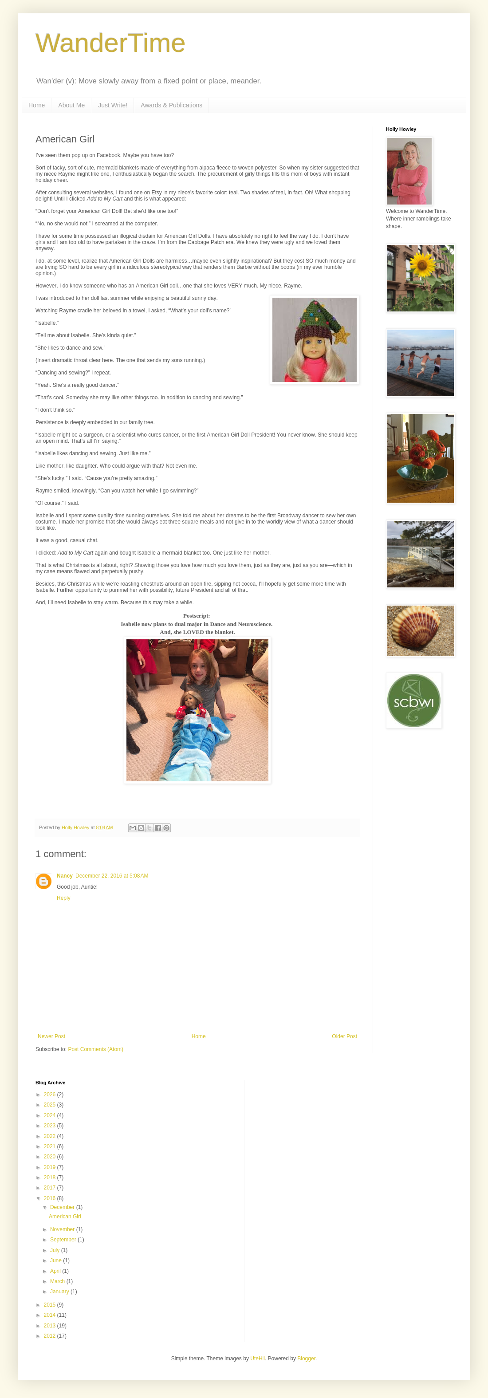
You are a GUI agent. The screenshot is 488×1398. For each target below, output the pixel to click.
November (63, 1229)
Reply (64, 898)
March (58, 1281)
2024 (50, 1115)
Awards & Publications (171, 105)
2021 (50, 1146)
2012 (50, 1336)
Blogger (306, 1358)
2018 (50, 1177)
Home (36, 105)
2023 (50, 1125)
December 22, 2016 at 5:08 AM (111, 876)
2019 (50, 1167)
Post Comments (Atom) (95, 1049)
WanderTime (110, 43)
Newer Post (51, 1036)
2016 (50, 1198)
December (63, 1207)
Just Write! (112, 105)
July (55, 1250)
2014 (50, 1315)
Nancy (65, 876)
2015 (50, 1305)
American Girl (65, 1216)
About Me (71, 105)
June (56, 1260)
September (64, 1240)
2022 (50, 1136)
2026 (50, 1094)
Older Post (344, 1036)
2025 (50, 1105)
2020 (50, 1157)
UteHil (257, 1358)
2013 (50, 1326)
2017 (50, 1188)
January (60, 1291)
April (56, 1271)
